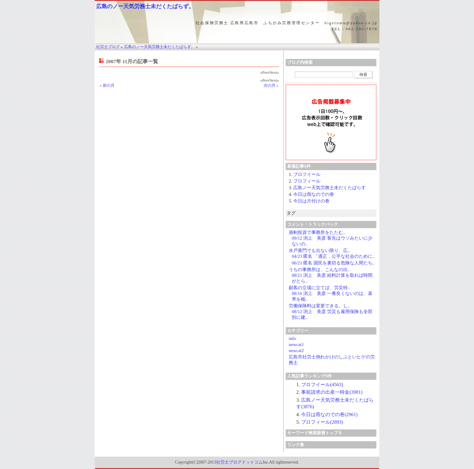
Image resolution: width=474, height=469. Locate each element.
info (292, 338)
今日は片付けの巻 (311, 201)
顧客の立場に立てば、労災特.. (319, 287)
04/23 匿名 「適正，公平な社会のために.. (333, 256)
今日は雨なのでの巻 (313, 194)
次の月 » (271, 85)
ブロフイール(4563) (322, 384)
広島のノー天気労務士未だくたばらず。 (145, 6)
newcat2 (296, 350)
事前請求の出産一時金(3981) (331, 392)
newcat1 (296, 344)
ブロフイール (306, 174)
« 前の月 (107, 85)
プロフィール (306, 181)
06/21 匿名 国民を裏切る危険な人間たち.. (333, 262)
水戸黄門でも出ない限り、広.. (319, 250)
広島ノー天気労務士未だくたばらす (329, 187)
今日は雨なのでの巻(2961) (329, 414)
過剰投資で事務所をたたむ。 (318, 232)
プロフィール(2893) (322, 422)
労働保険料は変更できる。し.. (319, 305)
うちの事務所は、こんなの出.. (319, 269)
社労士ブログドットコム (239, 462)
